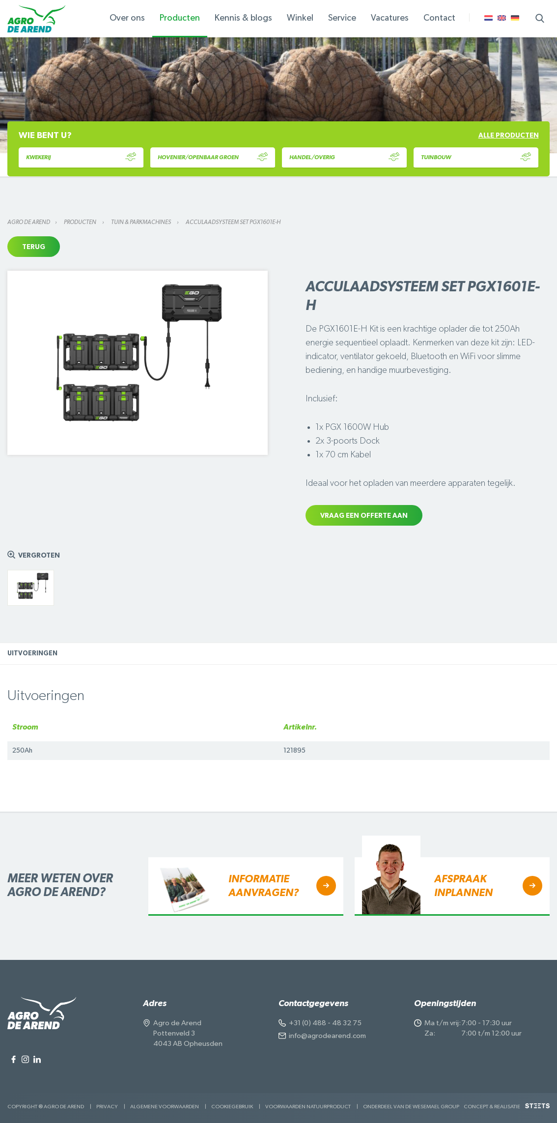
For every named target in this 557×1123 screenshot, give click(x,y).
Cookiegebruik (232, 1106)
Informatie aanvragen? (263, 885)
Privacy (107, 1106)
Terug (33, 247)
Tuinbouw (476, 157)
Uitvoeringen (32, 653)
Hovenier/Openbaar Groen (213, 157)
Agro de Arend (28, 222)
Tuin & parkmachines (141, 222)
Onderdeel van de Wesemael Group (411, 1106)
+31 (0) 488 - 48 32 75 (325, 1023)
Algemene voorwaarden (164, 1106)
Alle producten (508, 135)
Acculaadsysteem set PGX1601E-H (233, 222)
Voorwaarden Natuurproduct (308, 1106)
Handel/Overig (344, 157)
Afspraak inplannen (463, 885)
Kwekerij (81, 157)
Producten (80, 222)
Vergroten (39, 555)
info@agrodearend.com (327, 1035)
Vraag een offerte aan (364, 515)
